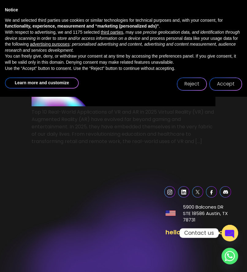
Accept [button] (225, 259)
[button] (235, 13)
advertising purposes (50, 219)
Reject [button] (191, 259)
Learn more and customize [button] (42, 258)
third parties (112, 207)
